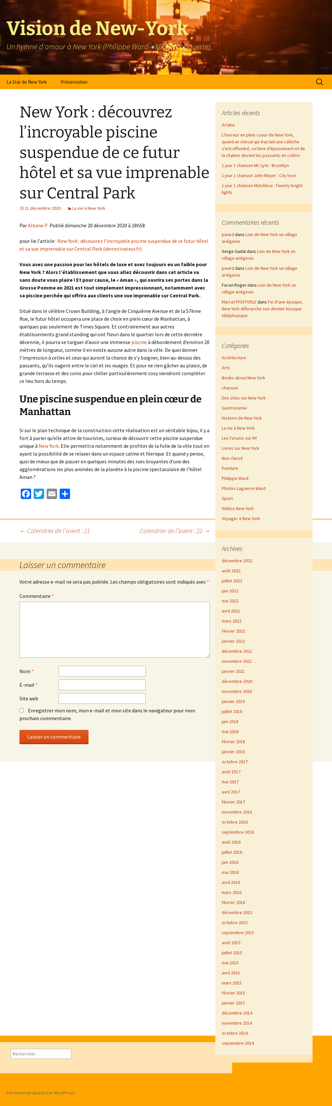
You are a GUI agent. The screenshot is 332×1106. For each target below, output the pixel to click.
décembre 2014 (237, 1013)
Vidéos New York (238, 508)
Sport (227, 498)
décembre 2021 (237, 651)
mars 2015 (232, 983)
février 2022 (233, 631)
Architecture (234, 358)
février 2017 (233, 802)
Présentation (74, 82)
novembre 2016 (237, 812)
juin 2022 (230, 591)
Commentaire (36, 596)
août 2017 (231, 772)
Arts (226, 368)
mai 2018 (230, 731)
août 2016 (231, 842)
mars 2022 (232, 621)
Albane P (38, 225)
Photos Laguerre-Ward (244, 488)
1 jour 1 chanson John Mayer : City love (259, 175)
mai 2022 (230, 601)
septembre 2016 (238, 832)
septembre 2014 (238, 1043)
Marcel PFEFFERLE (239, 302)
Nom (26, 671)
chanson (230, 388)
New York (49, 446)
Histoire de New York (242, 418)
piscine (139, 342)
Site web (28, 698)
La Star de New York (26, 82)
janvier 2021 (233, 671)
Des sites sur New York (244, 398)
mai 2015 (230, 963)
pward (228, 234)
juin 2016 (230, 862)
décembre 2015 (237, 912)
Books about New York (243, 378)
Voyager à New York (241, 518)
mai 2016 (230, 872)
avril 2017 (231, 792)
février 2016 (233, 902)
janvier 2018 (233, 752)
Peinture (230, 468)
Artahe (228, 125)
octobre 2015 (235, 922)
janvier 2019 (233, 701)
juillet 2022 (232, 581)
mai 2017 (230, 782)
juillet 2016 (232, 852)
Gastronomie (234, 408)
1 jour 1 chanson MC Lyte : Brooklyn (255, 165)
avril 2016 (231, 882)
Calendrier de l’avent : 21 (54, 531)
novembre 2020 (237, 691)
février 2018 (233, 741)
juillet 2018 (232, 711)
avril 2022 (231, 611)
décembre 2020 (237, 681)
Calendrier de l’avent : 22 (175, 531)
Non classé (232, 458)
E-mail (28, 685)
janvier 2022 (233, 641)
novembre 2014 (237, 1023)
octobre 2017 (235, 762)
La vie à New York (88, 208)
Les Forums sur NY (239, 438)
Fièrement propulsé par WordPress (40, 1093)
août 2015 (231, 942)
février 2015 (233, 993)
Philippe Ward (235, 478)
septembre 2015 (238, 932)
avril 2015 (231, 973)
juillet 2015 (232, 953)
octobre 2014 (235, 1033)
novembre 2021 (237, 661)
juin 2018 (230, 721)
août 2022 (231, 571)
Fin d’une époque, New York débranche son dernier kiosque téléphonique (262, 308)
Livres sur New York (240, 448)
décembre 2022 (237, 561)
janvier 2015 (233, 1003)
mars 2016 (232, 892)
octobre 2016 (235, 822)
